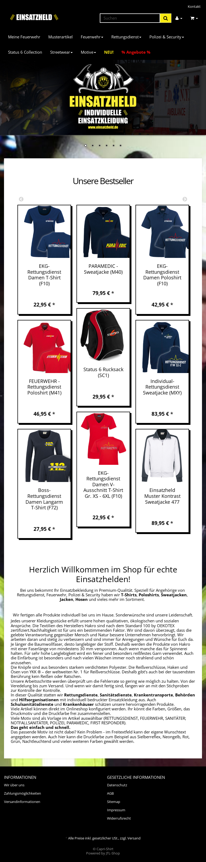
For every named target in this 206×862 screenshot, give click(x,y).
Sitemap (113, 801)
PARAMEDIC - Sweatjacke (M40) (103, 269)
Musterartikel (60, 36)
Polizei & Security (166, 36)
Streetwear (61, 52)
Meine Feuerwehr (24, 36)
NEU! (108, 52)
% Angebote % (136, 52)
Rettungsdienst (126, 36)
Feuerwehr (92, 36)
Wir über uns (14, 785)
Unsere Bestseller (103, 181)
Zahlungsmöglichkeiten (22, 793)
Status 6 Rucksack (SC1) (103, 372)
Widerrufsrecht (119, 818)
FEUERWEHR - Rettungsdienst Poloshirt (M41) (44, 387)
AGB (110, 793)
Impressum (116, 810)
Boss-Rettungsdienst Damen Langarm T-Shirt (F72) (44, 499)
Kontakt (194, 6)
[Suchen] (130, 18)
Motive (88, 52)
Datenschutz (117, 785)
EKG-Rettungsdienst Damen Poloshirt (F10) (162, 275)
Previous (21, 199)
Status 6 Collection (25, 52)
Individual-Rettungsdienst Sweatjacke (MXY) (162, 387)
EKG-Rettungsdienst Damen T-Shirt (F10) (44, 275)
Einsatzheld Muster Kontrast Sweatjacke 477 (162, 496)
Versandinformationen (22, 801)
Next (184, 199)
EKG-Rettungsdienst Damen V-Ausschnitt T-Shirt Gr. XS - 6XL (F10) (103, 484)
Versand (134, 838)
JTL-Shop (113, 853)
